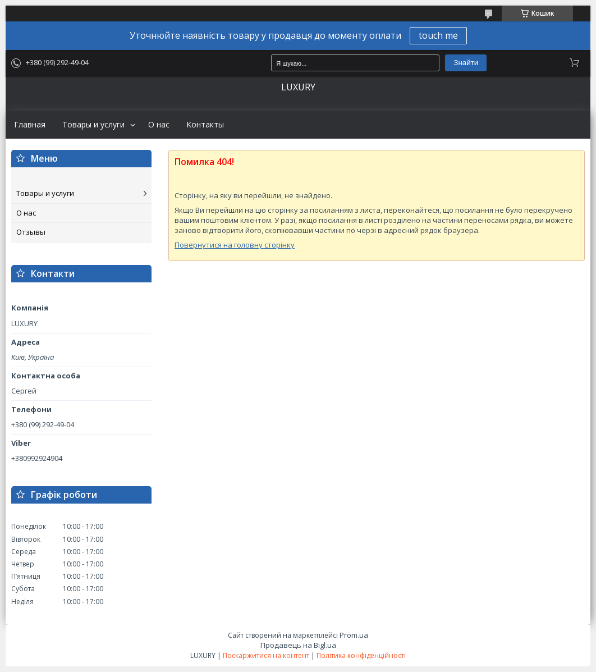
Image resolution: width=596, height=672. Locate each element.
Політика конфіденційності (361, 655)
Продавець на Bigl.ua (298, 645)
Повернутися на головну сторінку (235, 245)
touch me (438, 35)
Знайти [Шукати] (465, 62)
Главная (29, 125)
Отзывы (30, 232)
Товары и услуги (93, 125)
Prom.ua (354, 635)
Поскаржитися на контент (266, 655)
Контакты (205, 125)
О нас (158, 125)
